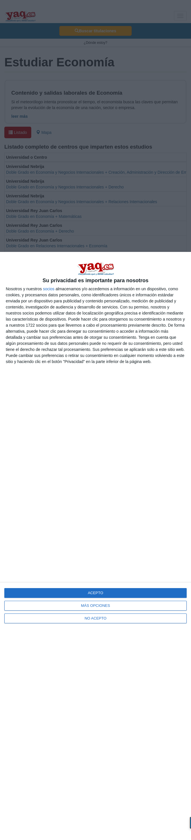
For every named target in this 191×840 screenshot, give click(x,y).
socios (48, 289)
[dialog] (95, 546)
